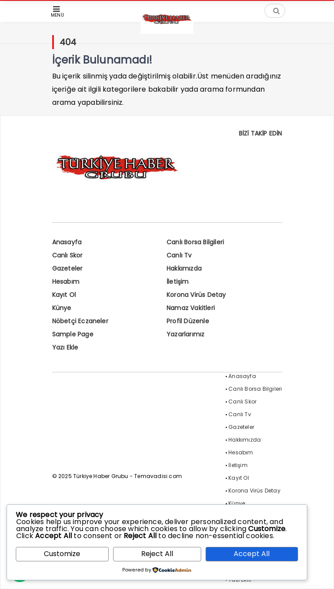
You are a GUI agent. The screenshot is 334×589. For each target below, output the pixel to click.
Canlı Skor (67, 255)
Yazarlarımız (185, 334)
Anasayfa (67, 242)
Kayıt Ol (64, 294)
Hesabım (65, 281)
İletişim (178, 281)
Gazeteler (67, 268)
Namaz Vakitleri (191, 307)
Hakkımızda (184, 268)
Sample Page (72, 334)
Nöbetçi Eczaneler (80, 321)
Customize (62, 554)
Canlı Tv (179, 255)
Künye (61, 307)
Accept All (252, 554)
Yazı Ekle (65, 347)
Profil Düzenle (188, 321)
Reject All (157, 554)
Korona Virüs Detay (196, 294)
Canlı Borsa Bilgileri (195, 242)
